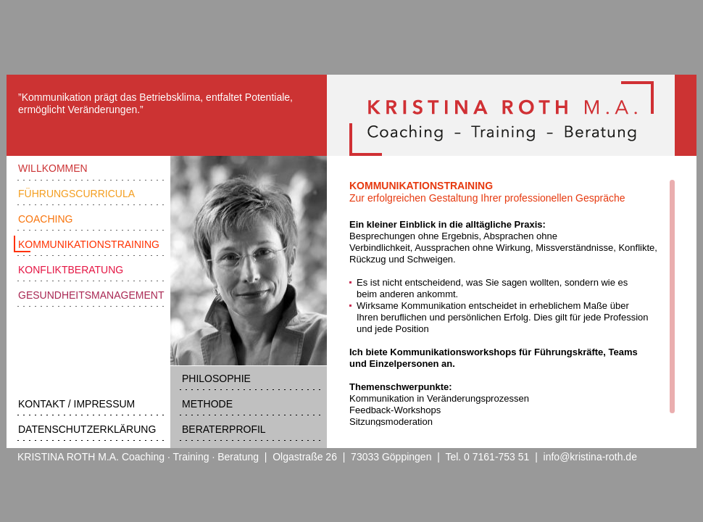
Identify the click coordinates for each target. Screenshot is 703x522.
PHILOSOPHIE (216, 378)
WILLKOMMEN (53, 168)
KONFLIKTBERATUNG (70, 270)
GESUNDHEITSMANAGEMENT (91, 295)
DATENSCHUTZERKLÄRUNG (87, 429)
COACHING (45, 219)
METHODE (207, 404)
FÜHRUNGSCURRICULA (76, 193)
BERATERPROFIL (224, 429)
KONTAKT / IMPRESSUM (76, 404)
